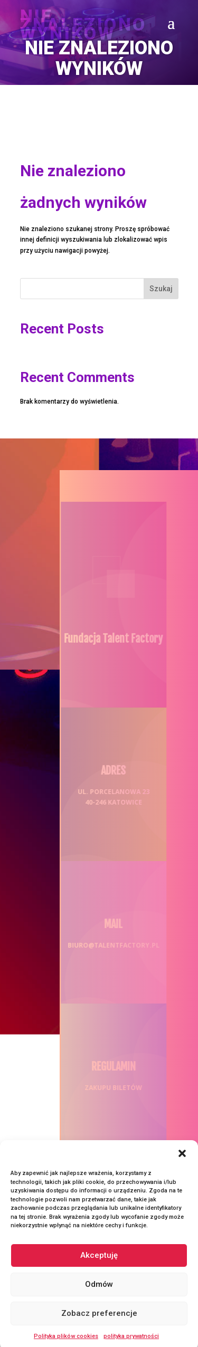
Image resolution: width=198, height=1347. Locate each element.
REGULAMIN (110, 1066)
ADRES (110, 770)
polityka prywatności (131, 1342)
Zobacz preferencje (99, 1319)
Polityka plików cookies (66, 1342)
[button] (182, 1159)
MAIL (110, 924)
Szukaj (161, 288)
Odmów (99, 1290)
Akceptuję (99, 1261)
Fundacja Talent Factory (110, 638)
